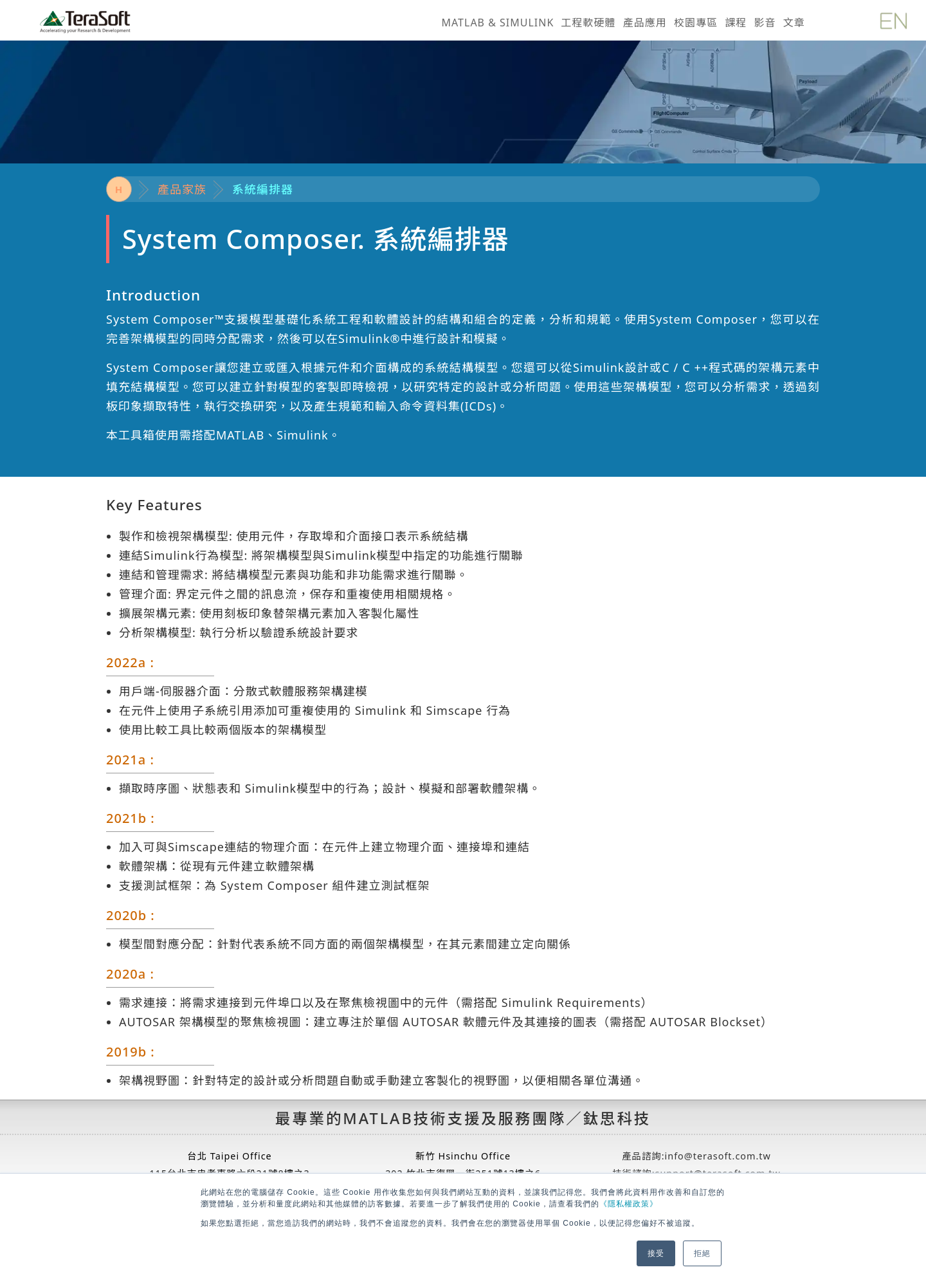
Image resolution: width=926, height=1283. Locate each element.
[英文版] (893, 18)
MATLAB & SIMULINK (497, 22)
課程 (736, 22)
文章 (794, 22)
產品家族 (182, 189)
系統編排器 (262, 189)
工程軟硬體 (588, 22)
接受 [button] (656, 1253)
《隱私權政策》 (628, 1203)
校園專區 (696, 22)
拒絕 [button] (702, 1253)
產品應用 (645, 22)
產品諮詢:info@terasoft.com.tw (696, 1156)
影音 (765, 22)
